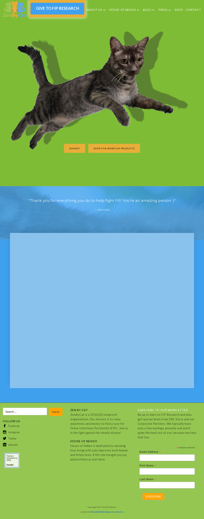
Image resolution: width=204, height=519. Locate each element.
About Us (94, 9)
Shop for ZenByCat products (114, 148)
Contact (193, 9)
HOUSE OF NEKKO (122, 9)
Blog (147, 9)
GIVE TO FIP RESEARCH (57, 8)
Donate (74, 148)
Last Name (147, 479)
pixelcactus (119, 512)
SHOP (179, 9)
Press (163, 9)
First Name (147, 465)
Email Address (150, 452)
